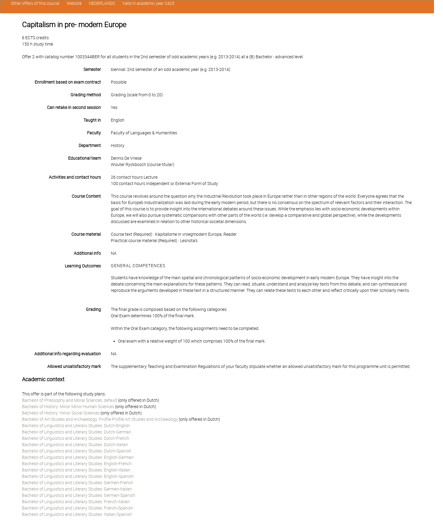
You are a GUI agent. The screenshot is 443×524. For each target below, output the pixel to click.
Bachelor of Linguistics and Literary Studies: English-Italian (76, 470)
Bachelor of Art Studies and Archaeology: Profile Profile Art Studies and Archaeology (100, 419)
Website (74, 3)
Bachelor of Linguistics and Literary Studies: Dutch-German (76, 432)
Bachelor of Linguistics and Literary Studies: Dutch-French (75, 438)
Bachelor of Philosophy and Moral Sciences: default (69, 400)
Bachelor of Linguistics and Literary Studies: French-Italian (76, 501)
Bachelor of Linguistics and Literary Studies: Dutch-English (76, 425)
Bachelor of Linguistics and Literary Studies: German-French (77, 482)
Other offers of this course (35, 3)
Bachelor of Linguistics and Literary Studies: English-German (78, 457)
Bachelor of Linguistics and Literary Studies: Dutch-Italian (75, 444)
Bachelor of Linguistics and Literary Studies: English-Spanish (78, 476)
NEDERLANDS (102, 3)
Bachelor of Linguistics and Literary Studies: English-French (77, 463)
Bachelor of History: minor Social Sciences (61, 413)
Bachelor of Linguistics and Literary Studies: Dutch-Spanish (76, 451)
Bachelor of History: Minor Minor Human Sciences (68, 406)
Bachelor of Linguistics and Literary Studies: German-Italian (77, 489)
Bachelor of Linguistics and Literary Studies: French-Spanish (77, 508)
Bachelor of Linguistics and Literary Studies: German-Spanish (78, 495)
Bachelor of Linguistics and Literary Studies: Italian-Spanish (77, 514)
